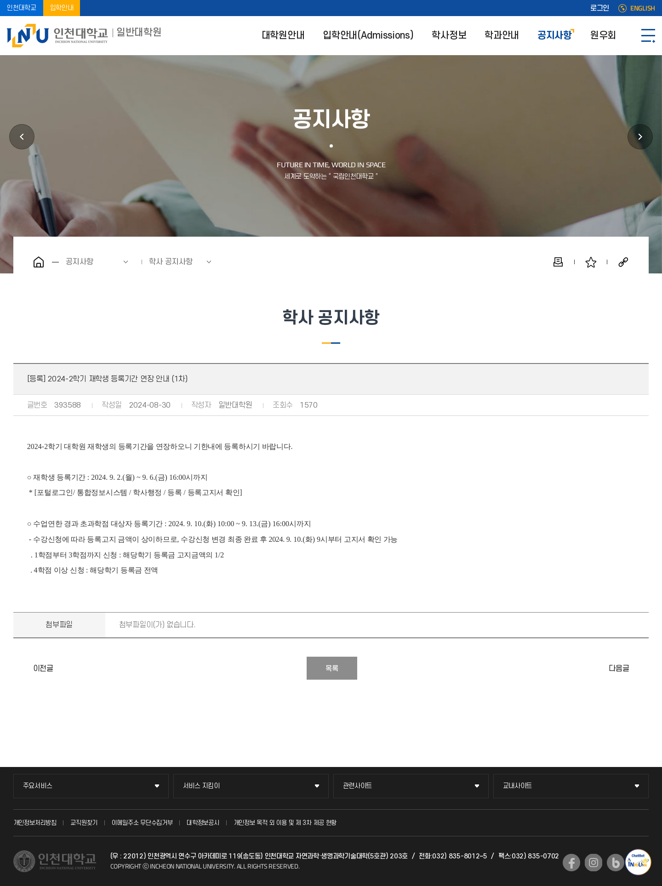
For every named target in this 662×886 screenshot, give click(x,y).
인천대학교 (21, 8)
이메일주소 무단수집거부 (142, 822)
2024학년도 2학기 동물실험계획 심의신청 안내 (639, 668)
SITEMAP (648, 35)
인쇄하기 (558, 261)
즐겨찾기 (590, 261)
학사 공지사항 (171, 262)
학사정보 (449, 35)
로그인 (599, 8)
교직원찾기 (83, 822)
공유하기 (623, 261)
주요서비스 (37, 786)
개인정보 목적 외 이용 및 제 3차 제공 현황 (285, 822)
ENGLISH (642, 8)
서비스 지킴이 (201, 786)
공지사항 (554, 35)
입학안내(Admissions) (368, 35)
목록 (331, 668)
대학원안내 (283, 35)
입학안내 (62, 8)
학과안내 (502, 35)
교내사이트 (517, 786)
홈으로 (38, 261)
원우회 (603, 35)
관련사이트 (357, 786)
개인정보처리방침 (35, 822)
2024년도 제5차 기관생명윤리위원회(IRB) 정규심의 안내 (22, 668)
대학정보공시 (203, 822)
